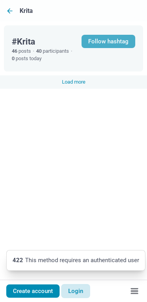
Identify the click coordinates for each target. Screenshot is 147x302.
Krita (26, 10)
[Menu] (134, 291)
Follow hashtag (108, 41)
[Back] (10, 10)
